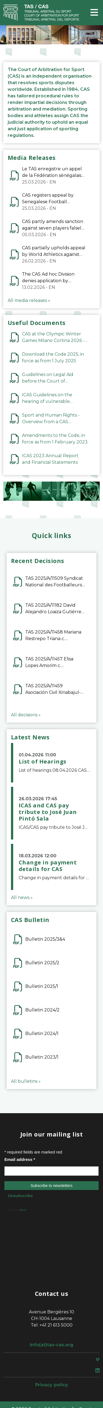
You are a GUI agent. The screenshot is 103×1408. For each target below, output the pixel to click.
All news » (22, 897)
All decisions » (26, 714)
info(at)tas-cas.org (51, 1344)
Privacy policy (51, 1384)
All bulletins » (26, 1081)
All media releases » (29, 300)
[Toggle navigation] (94, 13)
